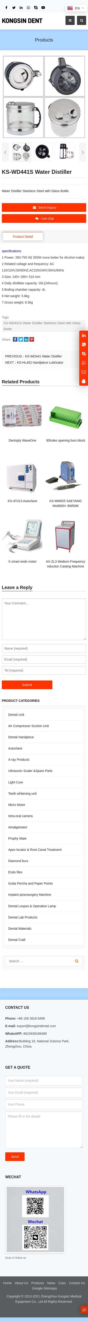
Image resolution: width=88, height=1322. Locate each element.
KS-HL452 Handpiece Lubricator (40, 362)
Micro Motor (16, 805)
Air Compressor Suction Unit (28, 726)
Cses (62, 1283)
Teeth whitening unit (22, 793)
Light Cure (15, 782)
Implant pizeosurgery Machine (29, 894)
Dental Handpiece (21, 737)
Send (15, 1157)
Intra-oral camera (20, 816)
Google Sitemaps (44, 1288)
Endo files (15, 872)
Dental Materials (19, 928)
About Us (21, 1283)
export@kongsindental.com (36, 1026)
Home (7, 1283)
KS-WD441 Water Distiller (43, 356)
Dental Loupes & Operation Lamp (32, 906)
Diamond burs (18, 861)
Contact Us (77, 1283)
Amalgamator (17, 827)
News (51, 1283)
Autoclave (15, 748)
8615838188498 (35, 1033)
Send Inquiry (45, 207)
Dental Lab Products (22, 917)
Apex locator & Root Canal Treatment (35, 850)
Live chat (44, 218)
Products (37, 1283)
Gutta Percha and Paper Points (30, 883)
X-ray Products (19, 759)
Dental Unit (16, 714)
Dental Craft (17, 940)
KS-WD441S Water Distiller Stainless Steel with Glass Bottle (42, 326)
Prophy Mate (17, 838)
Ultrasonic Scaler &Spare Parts (30, 771)
